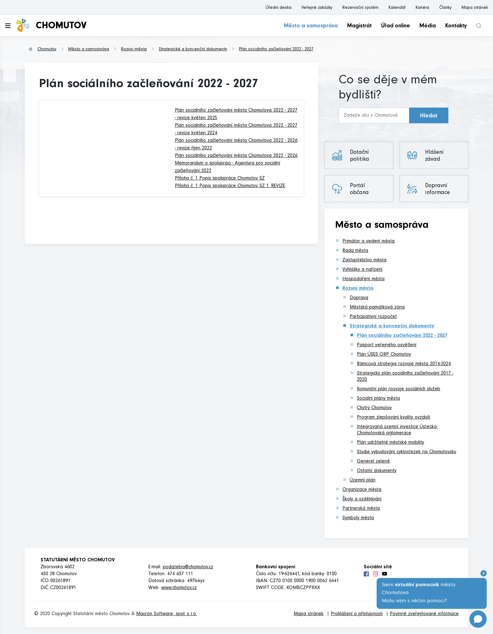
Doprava (359, 298)
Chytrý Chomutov (374, 408)
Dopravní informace (437, 189)
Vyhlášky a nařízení (362, 269)
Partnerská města (361, 508)
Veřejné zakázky (317, 8)
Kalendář (397, 8)
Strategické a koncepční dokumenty (193, 49)
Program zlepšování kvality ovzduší (393, 417)
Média (427, 26)
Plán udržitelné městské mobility (390, 442)
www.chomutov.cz (179, 588)
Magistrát (359, 26)
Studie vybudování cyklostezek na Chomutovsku (406, 452)
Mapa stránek (475, 8)
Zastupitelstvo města (364, 260)
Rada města (355, 250)
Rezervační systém (360, 8)
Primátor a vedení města (368, 241)
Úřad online (395, 26)
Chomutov (46, 49)
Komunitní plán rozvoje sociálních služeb (398, 389)
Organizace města (361, 489)
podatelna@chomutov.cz (188, 567)
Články (445, 8)
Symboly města (358, 518)
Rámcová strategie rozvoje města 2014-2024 (404, 364)
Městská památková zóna (377, 307)
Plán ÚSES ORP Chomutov (384, 354)
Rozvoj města (134, 49)
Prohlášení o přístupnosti (357, 614)
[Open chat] (478, 619)
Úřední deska (278, 8)
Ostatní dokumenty (376, 471)
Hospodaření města (363, 279)
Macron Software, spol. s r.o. (166, 614)
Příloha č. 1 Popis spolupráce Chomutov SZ (220, 178)
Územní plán (362, 480)
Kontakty (456, 26)
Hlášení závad (434, 156)
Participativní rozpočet (373, 317)
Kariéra (422, 8)
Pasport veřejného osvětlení (386, 345)
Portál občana (359, 189)
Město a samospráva (311, 26)
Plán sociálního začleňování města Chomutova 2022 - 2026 (236, 155)
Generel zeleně (373, 461)
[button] (479, 25)
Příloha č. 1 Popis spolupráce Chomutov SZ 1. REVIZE (230, 186)
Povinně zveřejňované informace (424, 614)
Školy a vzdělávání (361, 499)
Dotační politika (359, 156)
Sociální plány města (378, 398)
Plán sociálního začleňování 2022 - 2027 (276, 49)
